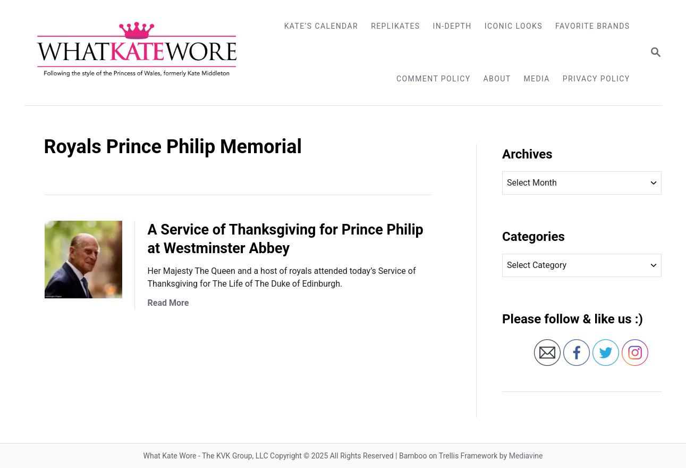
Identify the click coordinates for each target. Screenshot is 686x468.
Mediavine (526, 456)
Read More (168, 303)
